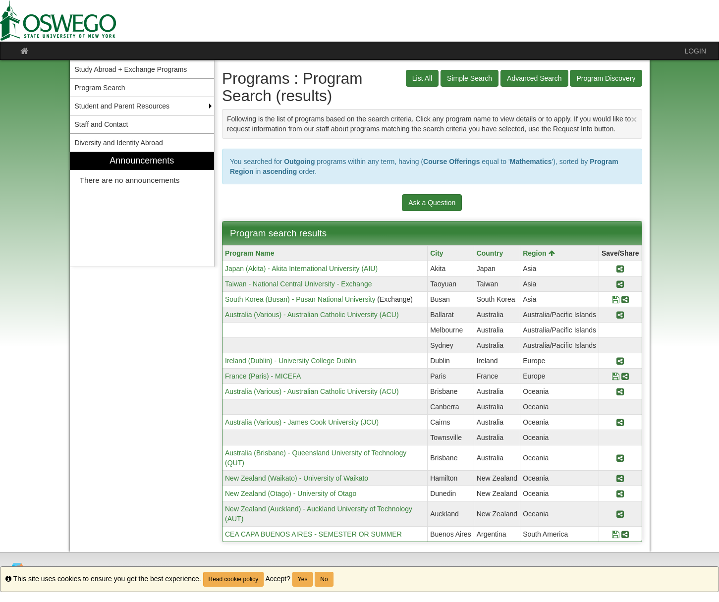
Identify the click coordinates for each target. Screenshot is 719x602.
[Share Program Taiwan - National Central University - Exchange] (620, 284)
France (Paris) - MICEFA (263, 376)
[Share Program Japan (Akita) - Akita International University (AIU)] (620, 269)
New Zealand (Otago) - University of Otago (290, 493)
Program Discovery (605, 78)
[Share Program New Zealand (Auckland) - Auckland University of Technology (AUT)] (620, 514)
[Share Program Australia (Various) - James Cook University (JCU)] (620, 422)
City (436, 253)
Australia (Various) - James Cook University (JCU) (302, 422)
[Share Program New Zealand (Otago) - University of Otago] (620, 493)
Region (538, 253)
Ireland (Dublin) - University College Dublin (290, 361)
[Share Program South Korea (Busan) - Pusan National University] (625, 299)
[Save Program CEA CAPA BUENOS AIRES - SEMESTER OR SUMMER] (615, 534)
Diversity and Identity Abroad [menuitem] (119, 143)
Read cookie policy (234, 579)
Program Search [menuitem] (100, 88)
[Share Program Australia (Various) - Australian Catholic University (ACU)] (620, 315)
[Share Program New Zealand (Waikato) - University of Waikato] (620, 478)
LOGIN (695, 51)
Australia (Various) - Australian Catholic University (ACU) (312, 315)
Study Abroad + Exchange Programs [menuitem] (131, 69)
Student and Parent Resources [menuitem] (122, 106)
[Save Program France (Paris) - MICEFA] (615, 376)
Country (490, 253)
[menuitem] (142, 209)
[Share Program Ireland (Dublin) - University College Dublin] (620, 361)
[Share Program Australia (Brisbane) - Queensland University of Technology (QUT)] (620, 458)
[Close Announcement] (634, 119)
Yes (303, 579)
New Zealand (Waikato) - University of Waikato (296, 478)
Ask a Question (431, 203)
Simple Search (469, 78)
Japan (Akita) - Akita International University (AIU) (301, 269)
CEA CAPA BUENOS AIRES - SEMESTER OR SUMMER (313, 534)
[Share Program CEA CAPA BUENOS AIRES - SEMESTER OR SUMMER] (625, 534)
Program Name (250, 253)
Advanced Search (534, 78)
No (324, 579)
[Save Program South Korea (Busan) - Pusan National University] (615, 299)
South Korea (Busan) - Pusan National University (300, 299)
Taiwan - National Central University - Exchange (298, 284)
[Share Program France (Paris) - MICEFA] (625, 376)
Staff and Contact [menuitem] (101, 124)
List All (422, 78)
